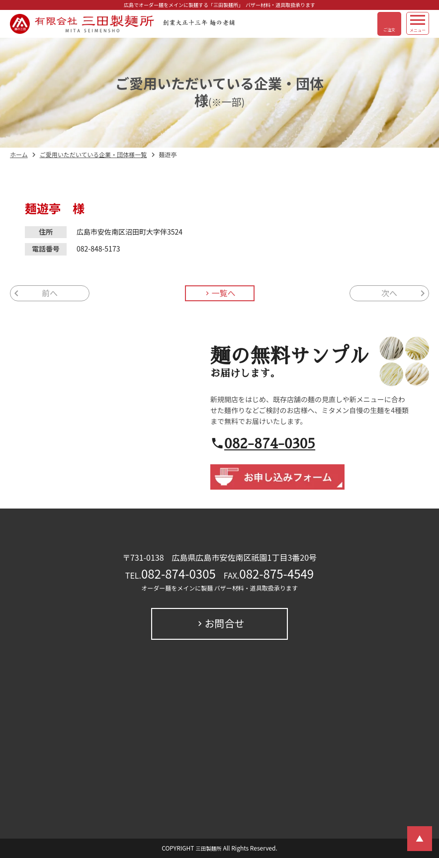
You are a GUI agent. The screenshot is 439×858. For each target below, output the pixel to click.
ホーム (19, 155)
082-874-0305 (269, 443)
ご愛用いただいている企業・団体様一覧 (93, 155)
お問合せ (225, 623)
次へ (389, 293)
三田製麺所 (208, 848)
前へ (50, 293)
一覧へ (223, 293)
